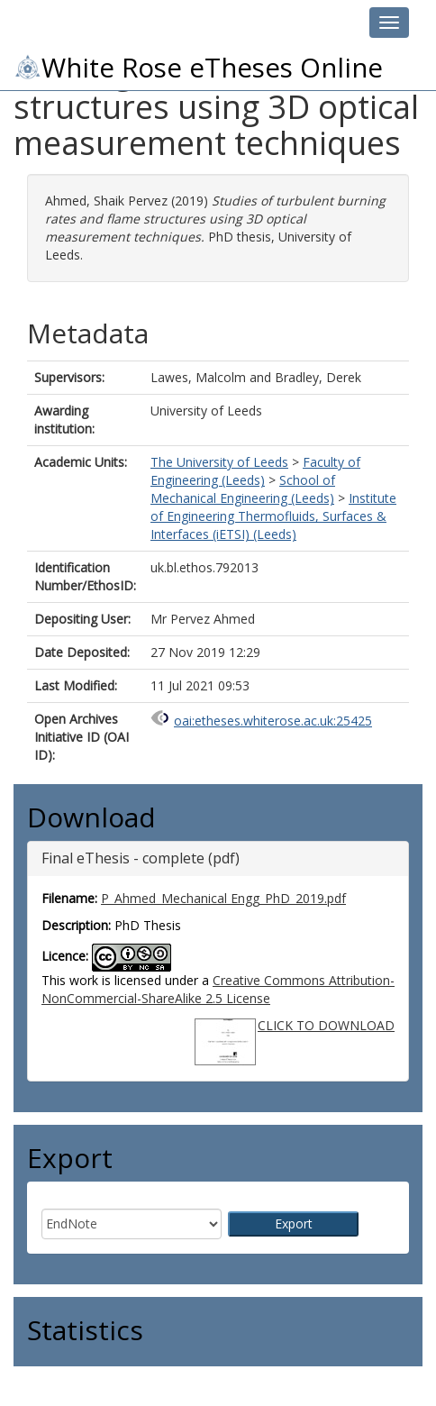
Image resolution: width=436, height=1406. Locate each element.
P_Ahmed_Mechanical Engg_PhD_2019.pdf (223, 898)
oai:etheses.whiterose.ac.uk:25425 (273, 720)
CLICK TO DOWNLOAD (326, 1025)
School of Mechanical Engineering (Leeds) (242, 489)
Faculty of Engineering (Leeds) (255, 470)
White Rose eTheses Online (198, 68)
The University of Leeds (219, 461)
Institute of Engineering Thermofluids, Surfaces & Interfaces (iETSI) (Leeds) (273, 516)
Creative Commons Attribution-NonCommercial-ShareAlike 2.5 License (218, 989)
